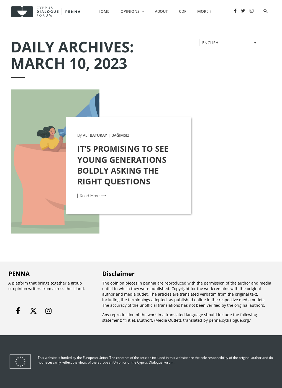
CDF (182, 11)
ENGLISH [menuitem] (210, 42)
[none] (229, 42)
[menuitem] (229, 42)
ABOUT (161, 11)
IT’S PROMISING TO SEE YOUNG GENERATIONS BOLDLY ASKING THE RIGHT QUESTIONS (122, 164)
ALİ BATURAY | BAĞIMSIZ (106, 135)
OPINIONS (130, 11)
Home (103, 11)
